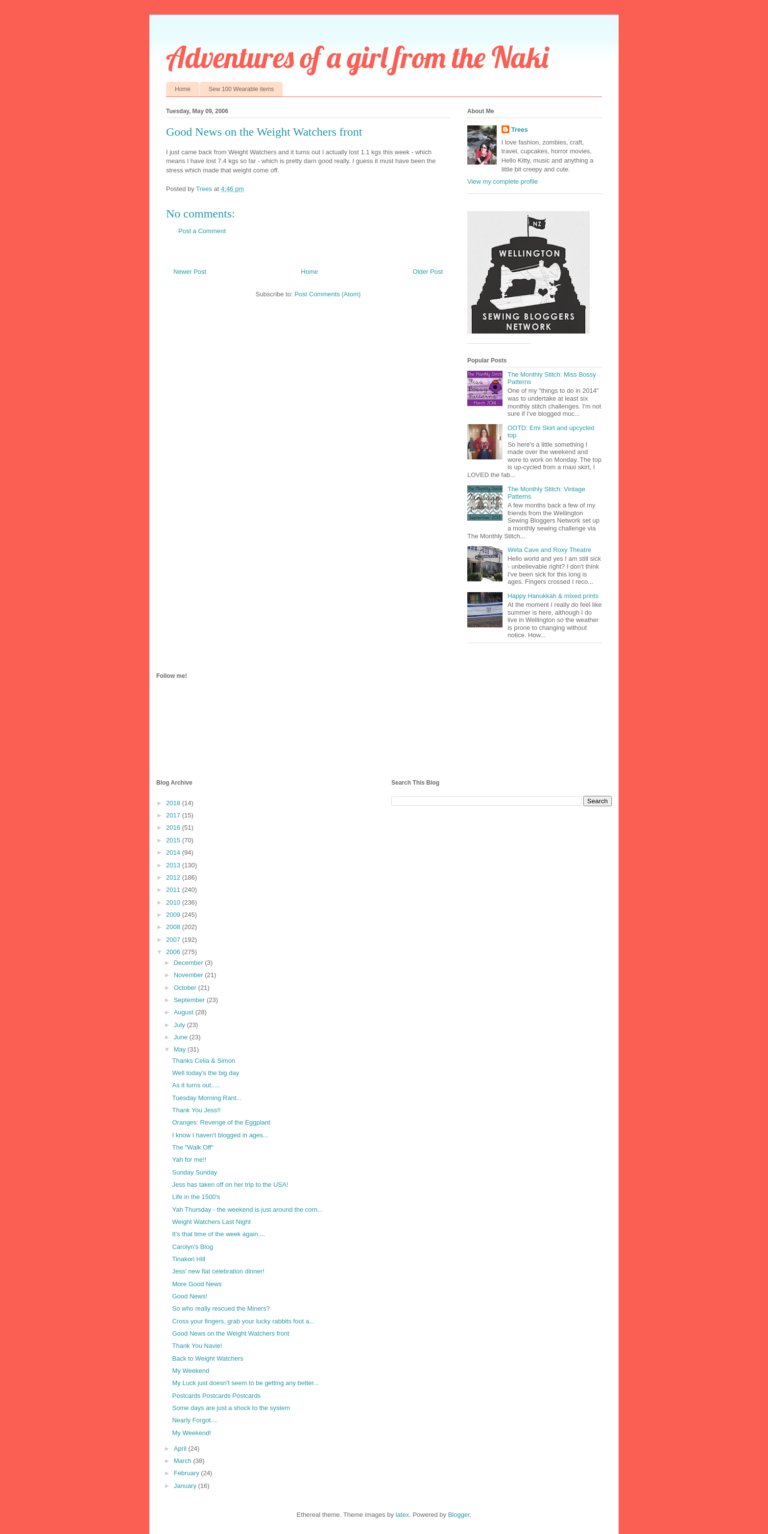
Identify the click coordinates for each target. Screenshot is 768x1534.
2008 (174, 927)
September (190, 1000)
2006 (174, 952)
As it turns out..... (196, 1085)
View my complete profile (502, 181)
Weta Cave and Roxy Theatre (549, 549)
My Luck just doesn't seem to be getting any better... (245, 1383)
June (182, 1037)
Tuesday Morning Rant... (206, 1098)
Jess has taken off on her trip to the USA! (230, 1184)
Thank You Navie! (197, 1345)
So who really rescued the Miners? (220, 1308)
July (180, 1025)
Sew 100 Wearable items (241, 89)
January (186, 1485)
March (183, 1460)
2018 (174, 803)
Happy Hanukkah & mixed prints (553, 595)
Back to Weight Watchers (207, 1358)
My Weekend (190, 1370)
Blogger (459, 1514)
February (187, 1473)
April (181, 1448)
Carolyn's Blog (192, 1246)
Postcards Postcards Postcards (216, 1395)
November (189, 975)
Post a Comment (202, 231)
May (181, 1049)
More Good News (196, 1284)
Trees (519, 129)
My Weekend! (191, 1433)
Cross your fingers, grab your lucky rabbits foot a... (243, 1321)
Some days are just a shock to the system (231, 1408)
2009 (174, 914)
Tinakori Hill (188, 1259)
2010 (174, 902)
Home (183, 89)
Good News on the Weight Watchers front (230, 1333)
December (189, 962)
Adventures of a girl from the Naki (357, 57)
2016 (174, 827)
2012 (174, 877)
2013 (174, 865)
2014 (174, 852)
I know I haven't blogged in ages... (220, 1135)
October (186, 987)
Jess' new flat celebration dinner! (218, 1271)
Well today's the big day (205, 1073)
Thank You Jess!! (196, 1110)
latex (402, 1514)
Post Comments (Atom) (327, 294)
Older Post (428, 271)
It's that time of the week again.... (218, 1234)
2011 (174, 889)
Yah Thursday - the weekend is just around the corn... (247, 1209)
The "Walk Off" (192, 1147)
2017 (174, 815)
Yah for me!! (189, 1159)
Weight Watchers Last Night (211, 1221)
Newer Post (189, 271)
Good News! (189, 1296)
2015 (174, 840)
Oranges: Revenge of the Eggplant (221, 1122)
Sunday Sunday (194, 1172)
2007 (174, 939)
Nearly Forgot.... (194, 1420)
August (184, 1012)
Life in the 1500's (196, 1196)
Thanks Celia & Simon (203, 1060)
